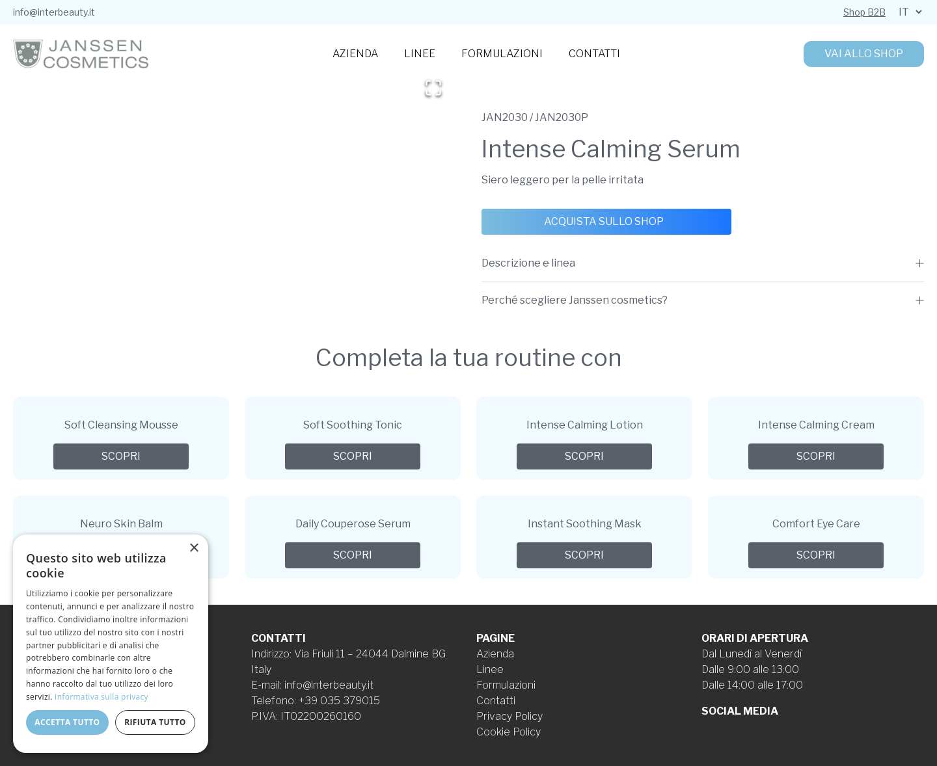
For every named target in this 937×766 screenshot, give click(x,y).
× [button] (193, 548)
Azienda (355, 53)
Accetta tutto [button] (67, 722)
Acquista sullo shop (604, 221)
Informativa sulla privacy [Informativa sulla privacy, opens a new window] (101, 696)
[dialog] (110, 644)
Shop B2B (864, 12)
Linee (419, 53)
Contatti (594, 53)
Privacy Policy (509, 716)
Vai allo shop (863, 53)
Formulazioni (502, 53)
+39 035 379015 (339, 700)
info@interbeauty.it (54, 12)
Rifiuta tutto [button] (155, 722)
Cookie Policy (508, 732)
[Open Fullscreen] (433, 88)
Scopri (121, 456)
